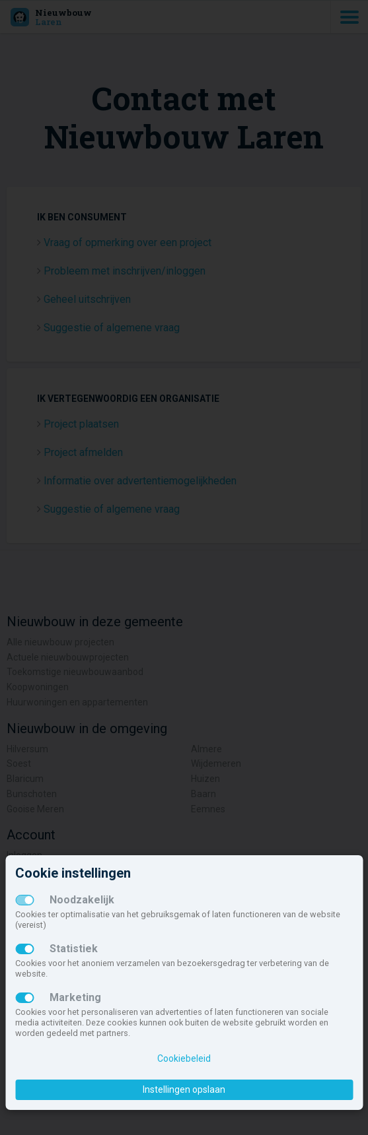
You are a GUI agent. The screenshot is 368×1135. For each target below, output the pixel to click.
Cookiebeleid (184, 1058)
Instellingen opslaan (184, 1089)
